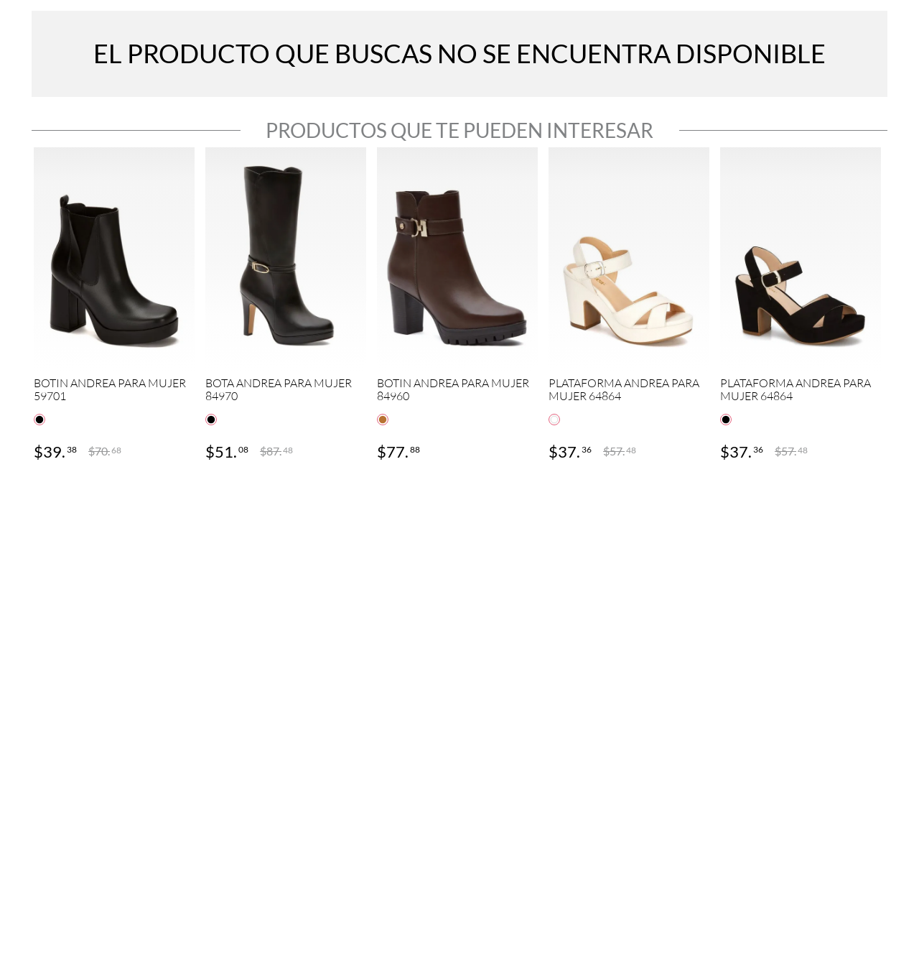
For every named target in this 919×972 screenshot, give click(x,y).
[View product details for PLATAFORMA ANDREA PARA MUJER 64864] (629, 305)
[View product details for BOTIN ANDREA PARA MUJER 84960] (457, 305)
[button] (39, 419)
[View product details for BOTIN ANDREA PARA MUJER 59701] (114, 305)
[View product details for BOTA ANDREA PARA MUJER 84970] (285, 305)
